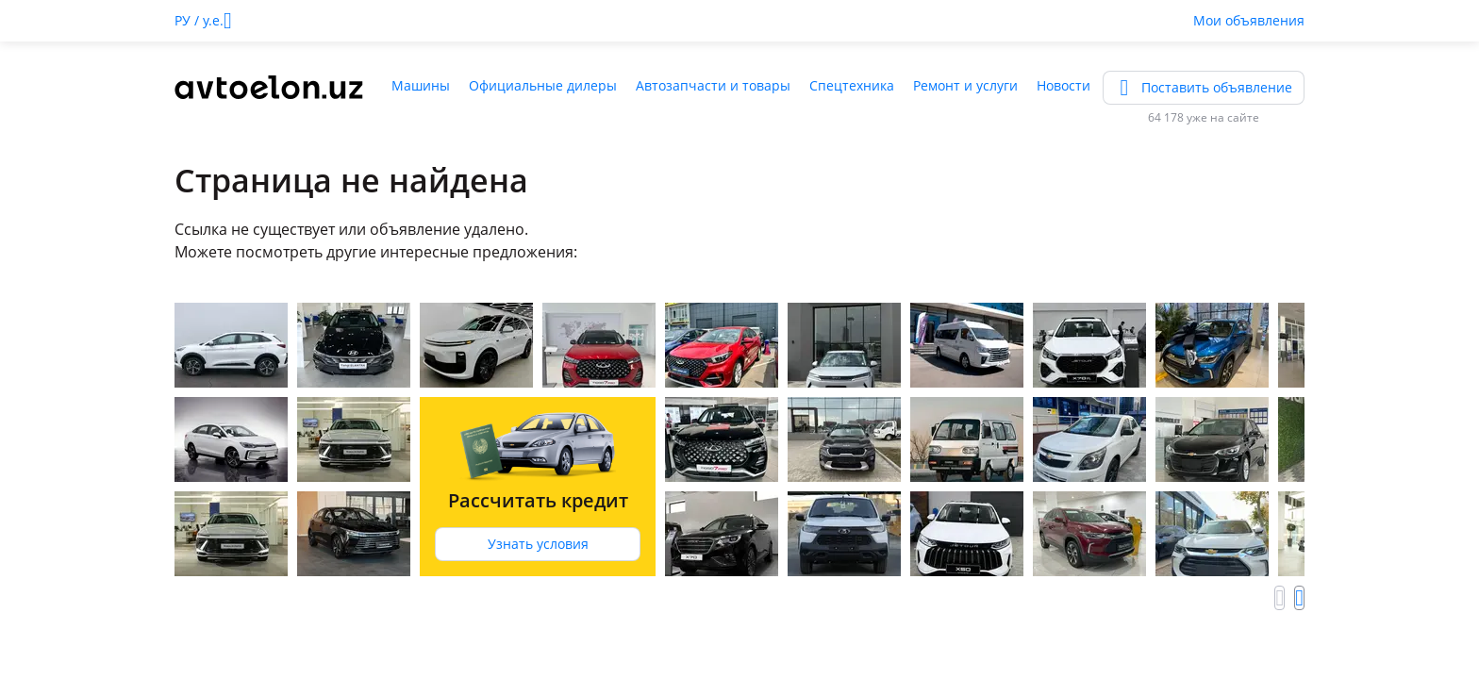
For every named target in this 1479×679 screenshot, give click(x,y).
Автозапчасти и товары (713, 85)
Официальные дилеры (543, 85)
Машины (420, 85)
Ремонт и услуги (965, 85)
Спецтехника (851, 85)
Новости (1063, 85)
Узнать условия (538, 544)
